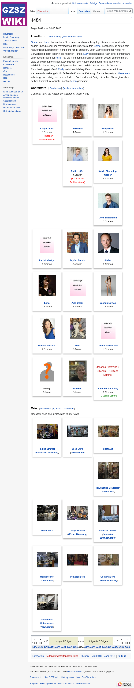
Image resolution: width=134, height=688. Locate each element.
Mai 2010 (97, 656)
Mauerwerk (124, 73)
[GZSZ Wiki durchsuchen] (119, 10)
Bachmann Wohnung (46, 452)
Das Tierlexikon (89, 677)
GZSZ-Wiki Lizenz (75, 671)
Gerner (35, 42)
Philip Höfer (77, 171)
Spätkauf (108, 449)
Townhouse (77, 452)
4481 (63, 647)
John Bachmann (108, 217)
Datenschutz (36, 677)
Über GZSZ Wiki (51, 677)
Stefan (107, 260)
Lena (47, 303)
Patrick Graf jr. (47, 260)
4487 (98, 647)
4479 (52, 647)
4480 (57, 647)
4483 (75, 647)
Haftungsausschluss (70, 677)
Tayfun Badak (77, 260)
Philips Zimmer (47, 449)
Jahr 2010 (109, 656)
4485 (87, 647)
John (74, 81)
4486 (92, 647)
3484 (35, 647)
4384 (40, 647)
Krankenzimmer (108, 530)
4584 (121, 647)
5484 (127, 647)
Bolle (77, 345)
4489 (110, 647)
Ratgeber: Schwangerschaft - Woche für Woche (52, 683)
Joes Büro (77, 449)
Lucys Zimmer (77, 530)
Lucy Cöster (46, 128)
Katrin (47, 42)
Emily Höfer (108, 128)
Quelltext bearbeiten (72, 36)
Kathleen (77, 388)
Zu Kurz (122, 656)
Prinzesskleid (77, 576)
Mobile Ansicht (83, 683)
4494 (115, 647)
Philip (58, 57)
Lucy (85, 53)
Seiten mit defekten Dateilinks (62, 656)
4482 (69, 647)
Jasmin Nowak (108, 303)
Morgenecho (47, 576)
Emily (61, 69)
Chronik (84, 656)
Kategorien (38, 656)
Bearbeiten (54, 36)
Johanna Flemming (108, 388)
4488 (104, 647)
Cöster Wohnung (77, 534)
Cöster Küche (108, 576)
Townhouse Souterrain (108, 488)
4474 (46, 647)
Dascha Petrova (46, 345)
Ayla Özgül (77, 303)
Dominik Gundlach (108, 345)
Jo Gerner (77, 128)
